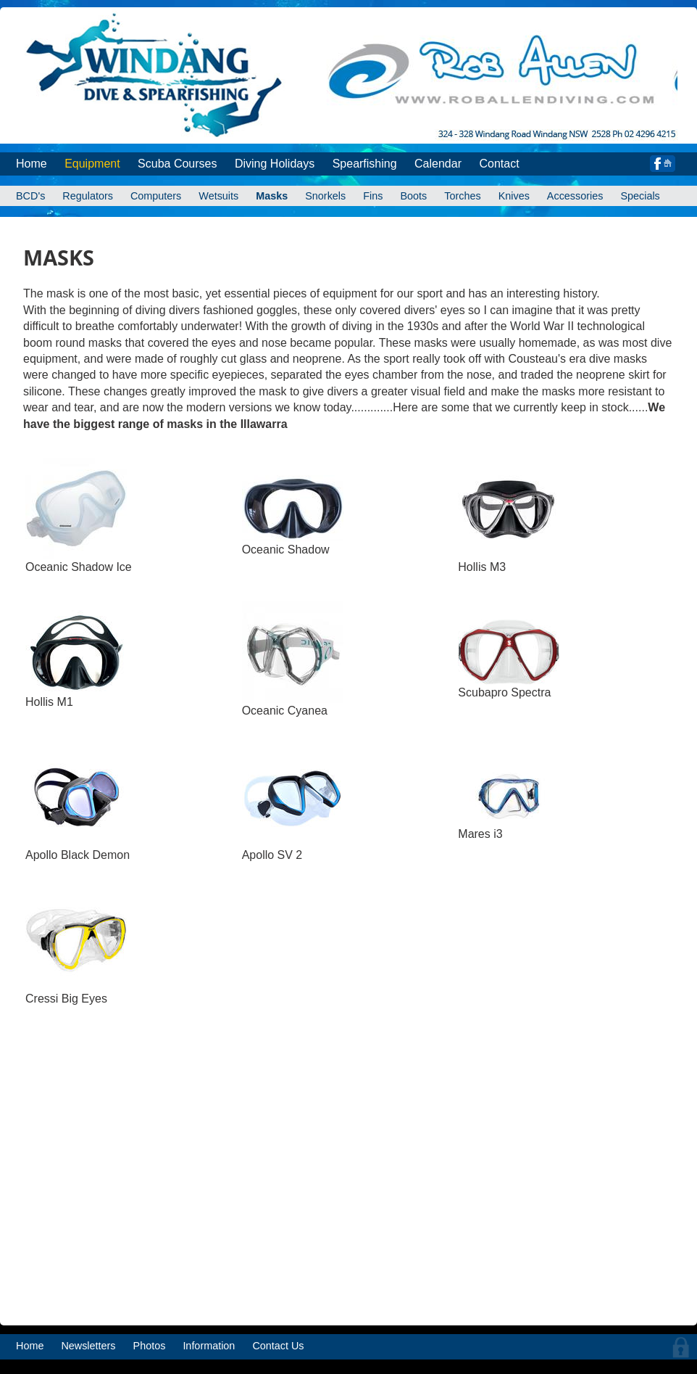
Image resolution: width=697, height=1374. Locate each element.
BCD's (30, 196)
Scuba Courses (177, 163)
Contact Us (278, 1346)
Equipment (92, 163)
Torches (462, 196)
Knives (514, 196)
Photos (149, 1346)
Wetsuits (218, 196)
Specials (639, 196)
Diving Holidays (274, 163)
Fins (373, 196)
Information (209, 1346)
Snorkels (325, 196)
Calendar (438, 163)
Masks (272, 196)
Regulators (87, 196)
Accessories (575, 196)
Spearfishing (365, 163)
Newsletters (88, 1346)
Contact (499, 163)
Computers (155, 196)
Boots (413, 196)
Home (31, 163)
